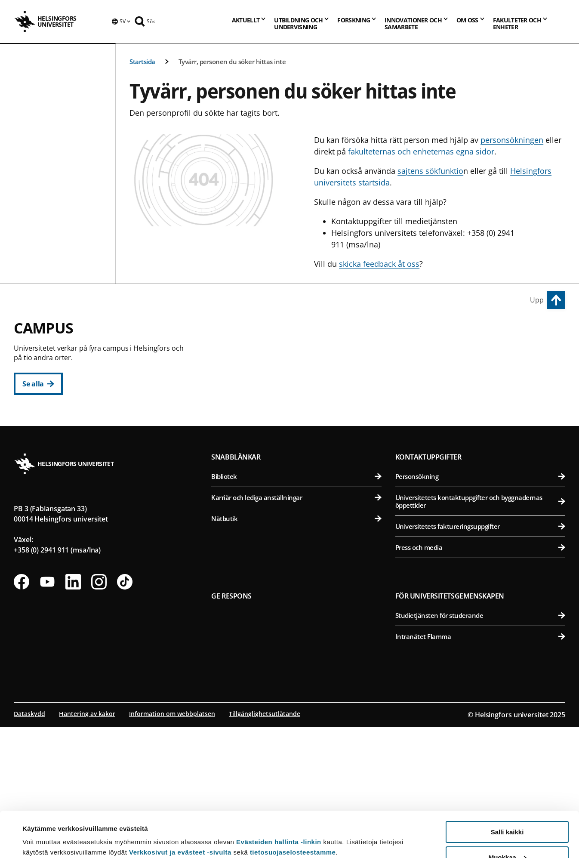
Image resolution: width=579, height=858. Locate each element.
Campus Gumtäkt (248, 496)
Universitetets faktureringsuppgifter (480, 657)
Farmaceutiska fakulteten (481, 395)
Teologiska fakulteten (301, 416)
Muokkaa (508, 811)
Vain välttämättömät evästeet (507, 836)
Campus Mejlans (427, 454)
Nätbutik (296, 649)
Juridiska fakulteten (301, 395)
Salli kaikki (507, 786)
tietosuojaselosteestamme (293, 806)
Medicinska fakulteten (481, 473)
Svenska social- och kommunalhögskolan (301, 458)
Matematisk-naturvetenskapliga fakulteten (301, 516)
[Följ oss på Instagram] (99, 713)
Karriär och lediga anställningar (296, 628)
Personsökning (480, 607)
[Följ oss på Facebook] (21, 713)
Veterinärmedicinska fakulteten (481, 416)
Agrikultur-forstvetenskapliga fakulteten (481, 353)
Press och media (480, 678)
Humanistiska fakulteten (301, 353)
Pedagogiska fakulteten (301, 374)
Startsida (142, 61)
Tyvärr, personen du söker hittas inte (232, 61)
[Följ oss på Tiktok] (124, 713)
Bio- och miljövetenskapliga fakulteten (481, 374)
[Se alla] (38, 384)
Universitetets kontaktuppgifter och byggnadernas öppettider (480, 632)
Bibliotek (296, 607)
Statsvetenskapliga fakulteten (301, 437)
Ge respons (231, 727)
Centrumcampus (247, 333)
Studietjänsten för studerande (480, 746)
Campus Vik (418, 333)
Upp (537, 300)
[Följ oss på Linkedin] (73, 713)
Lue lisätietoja (44, 830)
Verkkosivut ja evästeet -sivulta (180, 806)
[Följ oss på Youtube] (47, 713)
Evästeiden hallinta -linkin (278, 796)
